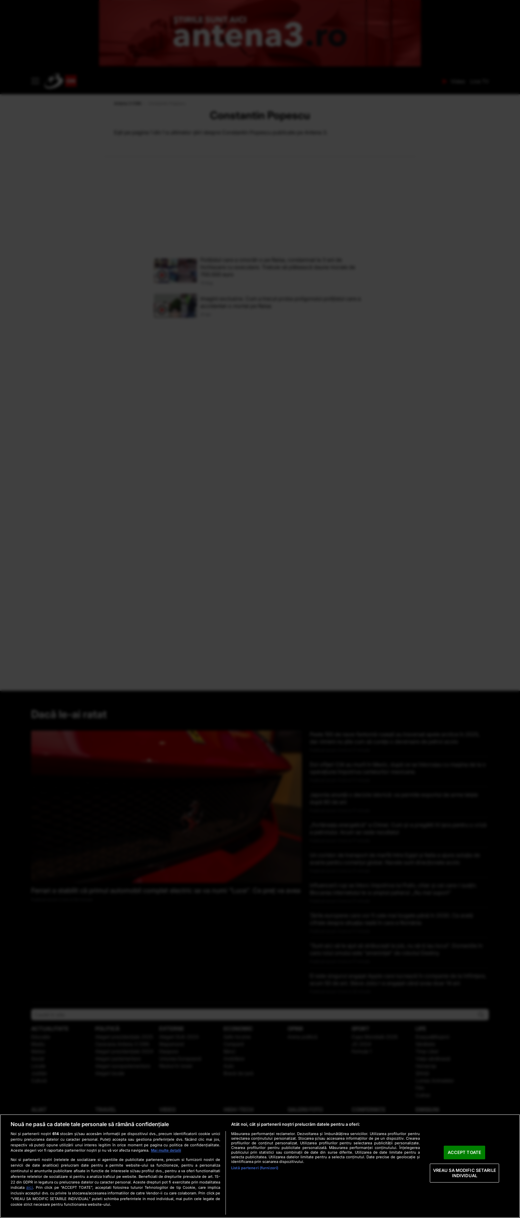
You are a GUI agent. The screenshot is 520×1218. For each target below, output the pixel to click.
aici (29, 1187)
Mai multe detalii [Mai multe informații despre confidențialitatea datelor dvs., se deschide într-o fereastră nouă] (166, 1150)
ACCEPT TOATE (464, 1152)
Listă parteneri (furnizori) (254, 1168)
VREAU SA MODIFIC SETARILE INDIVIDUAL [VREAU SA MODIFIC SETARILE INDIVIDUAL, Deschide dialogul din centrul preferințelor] (464, 1173)
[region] (260, 1166)
